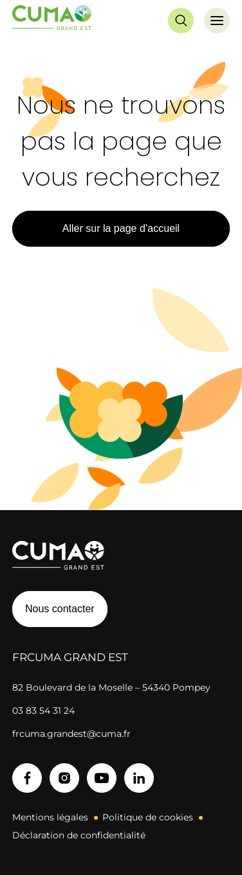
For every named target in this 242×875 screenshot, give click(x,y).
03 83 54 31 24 (43, 710)
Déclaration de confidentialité (78, 835)
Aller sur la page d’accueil (121, 228)
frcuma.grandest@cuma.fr (71, 733)
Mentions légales (50, 817)
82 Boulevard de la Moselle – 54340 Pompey (111, 687)
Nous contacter (60, 608)
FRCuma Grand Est (70, 657)
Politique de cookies (147, 817)
